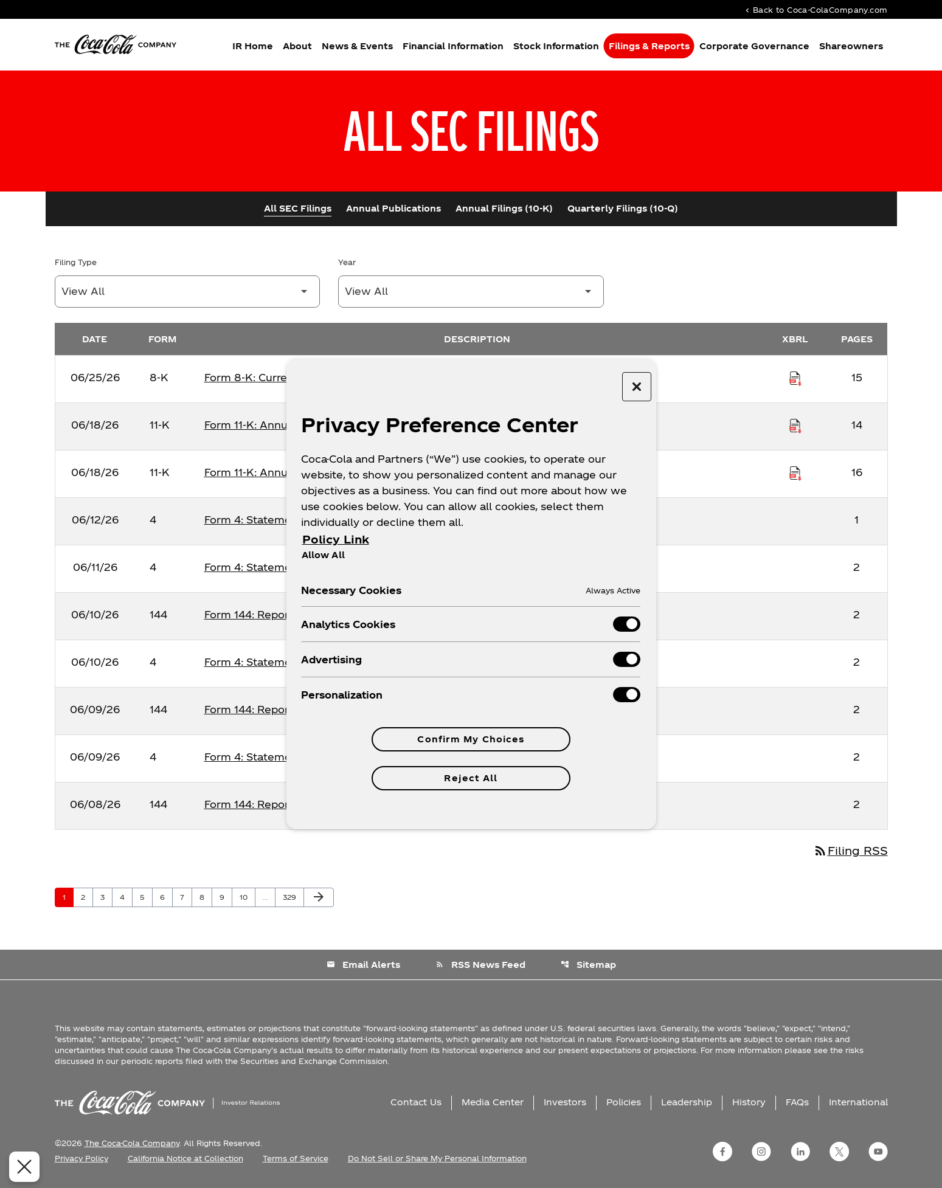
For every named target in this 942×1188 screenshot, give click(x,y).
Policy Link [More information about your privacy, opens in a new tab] (335, 539)
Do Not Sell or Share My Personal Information (437, 1158)
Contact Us (416, 1102)
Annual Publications (393, 208)
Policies (623, 1102)
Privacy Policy (81, 1158)
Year (347, 262)
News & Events (357, 46)
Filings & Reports (649, 46)
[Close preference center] (636, 386)
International (858, 1102)
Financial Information (453, 46)
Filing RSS (850, 850)
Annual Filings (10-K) (504, 208)
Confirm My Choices (470, 739)
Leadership (686, 1102)
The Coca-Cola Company (132, 1143)
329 (291, 897)
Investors (565, 1102)
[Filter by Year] (471, 291)
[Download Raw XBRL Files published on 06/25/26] (795, 377)
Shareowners (851, 46)
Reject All (470, 778)
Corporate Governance (754, 46)
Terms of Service (295, 1158)
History (749, 1102)
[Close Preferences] (22, 1167)
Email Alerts (363, 964)
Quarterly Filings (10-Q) (622, 208)
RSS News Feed (480, 964)
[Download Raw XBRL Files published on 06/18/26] (795, 425)
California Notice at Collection (185, 1158)
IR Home (252, 46)
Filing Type (76, 262)
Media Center (493, 1102)
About (297, 46)
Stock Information (556, 46)
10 (247, 897)
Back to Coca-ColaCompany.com (815, 9)
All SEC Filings (297, 208)
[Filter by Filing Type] (187, 291)
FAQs (797, 1102)
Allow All (323, 554)
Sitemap (588, 964)
